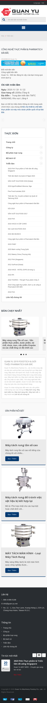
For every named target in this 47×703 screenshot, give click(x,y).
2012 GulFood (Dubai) (15, 264)
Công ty (9, 147)
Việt (42, 3)
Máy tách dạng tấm (21, 392)
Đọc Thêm (12, 458)
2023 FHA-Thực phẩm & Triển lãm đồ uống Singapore (22, 170)
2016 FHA (11, 219)
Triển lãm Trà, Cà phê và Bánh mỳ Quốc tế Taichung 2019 (22, 197)
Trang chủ (10, 142)
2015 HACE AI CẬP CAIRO (17, 224)
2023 (6, 669)
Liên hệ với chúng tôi (21, 394)
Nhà (2, 36)
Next (44, 655)
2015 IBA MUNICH (14, 234)
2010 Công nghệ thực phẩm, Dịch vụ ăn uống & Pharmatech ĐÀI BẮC (24, 286)
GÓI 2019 (11, 208)
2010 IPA (11, 275)
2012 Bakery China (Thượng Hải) (19, 254)
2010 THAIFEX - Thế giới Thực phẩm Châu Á (23, 280)
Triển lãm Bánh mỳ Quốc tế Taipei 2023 (21, 176)
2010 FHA (11, 292)
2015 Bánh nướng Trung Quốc (18, 249)
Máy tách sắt (33, 392)
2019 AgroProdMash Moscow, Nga (20, 186)
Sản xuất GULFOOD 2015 (17, 229)
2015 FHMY (12, 244)
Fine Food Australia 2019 (16, 191)
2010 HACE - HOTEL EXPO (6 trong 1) (21, 270)
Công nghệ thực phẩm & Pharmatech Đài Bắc (23, 203)
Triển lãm (10, 36)
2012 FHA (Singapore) (15, 259)
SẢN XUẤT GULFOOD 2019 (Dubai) (20, 181)
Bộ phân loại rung (14, 153)
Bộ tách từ (10, 158)
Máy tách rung (31, 390)
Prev (34, 655)
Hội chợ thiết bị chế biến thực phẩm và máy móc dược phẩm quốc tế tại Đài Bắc (22, 109)
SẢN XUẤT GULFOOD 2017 (17, 214)
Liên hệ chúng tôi (14, 297)
